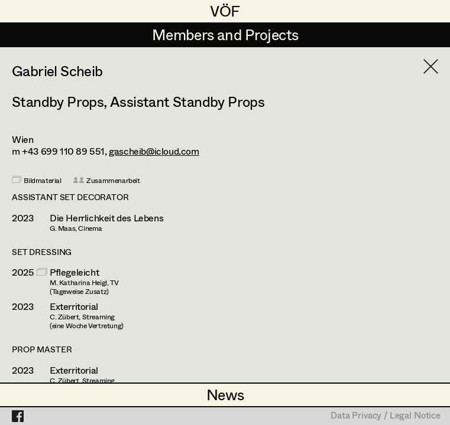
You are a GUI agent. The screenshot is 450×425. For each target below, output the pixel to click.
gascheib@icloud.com (154, 150)
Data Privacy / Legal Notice (386, 416)
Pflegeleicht (74, 272)
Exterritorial (74, 306)
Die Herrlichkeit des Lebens (106, 218)
